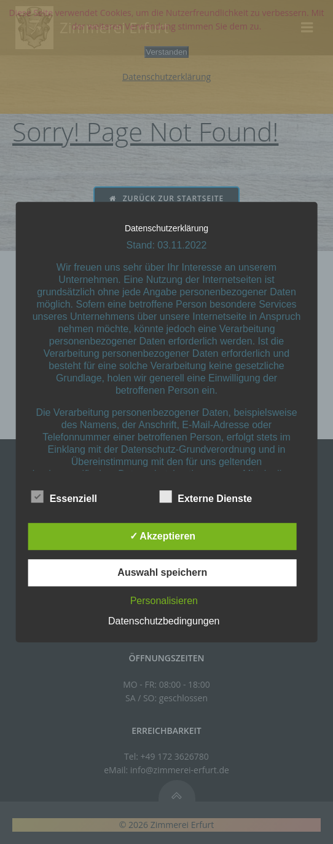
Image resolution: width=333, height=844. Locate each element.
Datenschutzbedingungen (163, 621)
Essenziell (64, 496)
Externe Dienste (205, 496)
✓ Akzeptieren (163, 536)
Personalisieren (164, 600)
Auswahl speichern (162, 572)
